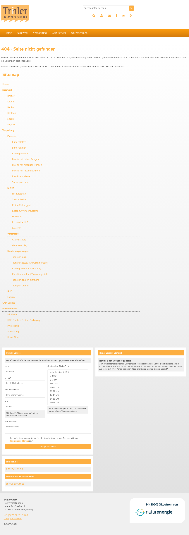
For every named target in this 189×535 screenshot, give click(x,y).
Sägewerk (22, 33)
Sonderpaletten (20, 182)
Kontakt (110, 16)
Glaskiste (16, 228)
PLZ (6, 401)
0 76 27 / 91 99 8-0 (14, 469)
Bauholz (11, 107)
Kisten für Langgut (21, 205)
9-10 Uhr (68, 384)
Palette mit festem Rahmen (26, 170)
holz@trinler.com (13, 518)
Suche (94, 16)
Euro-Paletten (19, 142)
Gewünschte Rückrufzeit (58, 366)
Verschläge (13, 233)
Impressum (116, 16)
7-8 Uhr (68, 376)
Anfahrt (130, 16)
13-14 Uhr (68, 395)
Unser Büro (12, 337)
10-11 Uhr (68, 387)
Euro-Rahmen (19, 147)
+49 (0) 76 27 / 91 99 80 (16, 515)
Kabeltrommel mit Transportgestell (30, 274)
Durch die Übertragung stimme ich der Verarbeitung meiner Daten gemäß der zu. (44, 439)
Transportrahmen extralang (25, 279)
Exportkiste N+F (20, 222)
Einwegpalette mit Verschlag (26, 268)
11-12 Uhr (68, 391)
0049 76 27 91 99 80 (15, 484)
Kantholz (11, 113)
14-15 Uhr (68, 399)
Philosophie (13, 325)
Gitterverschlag (19, 245)
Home (8, 33)
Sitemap (102, 16)
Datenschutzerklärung (19, 441)
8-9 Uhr (68, 380)
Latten (10, 101)
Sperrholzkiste (19, 199)
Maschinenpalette (21, 176)
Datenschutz (124, 16)
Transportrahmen (20, 285)
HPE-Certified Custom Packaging (23, 320)
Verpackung (40, 33)
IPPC (9, 291)
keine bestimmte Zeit (68, 372)
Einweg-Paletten (20, 153)
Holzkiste (17, 216)
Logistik (11, 124)
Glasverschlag (19, 239)
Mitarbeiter (12, 314)
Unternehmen (79, 33)
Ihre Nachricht (11, 421)
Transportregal (19, 257)
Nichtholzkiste (19, 193)
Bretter (10, 95)
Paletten (11, 136)
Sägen (10, 118)
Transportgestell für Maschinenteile (30, 262)
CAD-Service (59, 33)
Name (8, 366)
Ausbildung (13, 331)
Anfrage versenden (47, 446)
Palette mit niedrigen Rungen (27, 164)
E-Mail (8, 378)
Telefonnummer (12, 389)
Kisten (10, 187)
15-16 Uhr (68, 403)
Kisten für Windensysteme (25, 210)
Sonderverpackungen (18, 251)
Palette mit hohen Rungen (25, 159)
